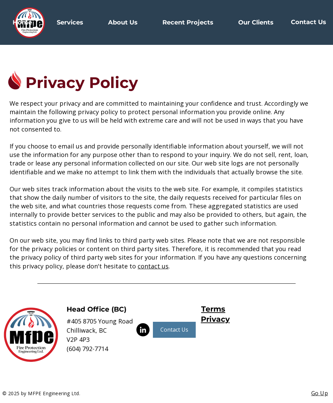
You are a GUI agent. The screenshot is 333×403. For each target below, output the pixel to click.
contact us (153, 266)
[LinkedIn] (143, 329)
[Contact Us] (308, 22)
